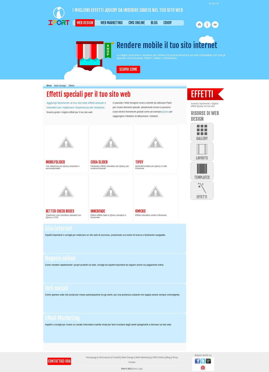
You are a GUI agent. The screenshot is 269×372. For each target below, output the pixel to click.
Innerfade (98, 211)
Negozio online (60, 258)
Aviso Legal (138, 369)
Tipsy (139, 162)
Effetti (71, 85)
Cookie (132, 362)
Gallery (202, 132)
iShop (167, 22)
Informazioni (104, 357)
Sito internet (58, 228)
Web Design (85, 22)
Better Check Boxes (60, 211)
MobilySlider (55, 162)
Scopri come (128, 69)
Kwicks (140, 211)
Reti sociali (56, 288)
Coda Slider (99, 162)
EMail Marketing (62, 318)
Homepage (91, 357)
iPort (49, 85)
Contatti (116, 357)
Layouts (202, 151)
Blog (154, 22)
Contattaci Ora (59, 361)
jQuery (165, 111)
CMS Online (137, 22)
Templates (202, 171)
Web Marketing (112, 22)
